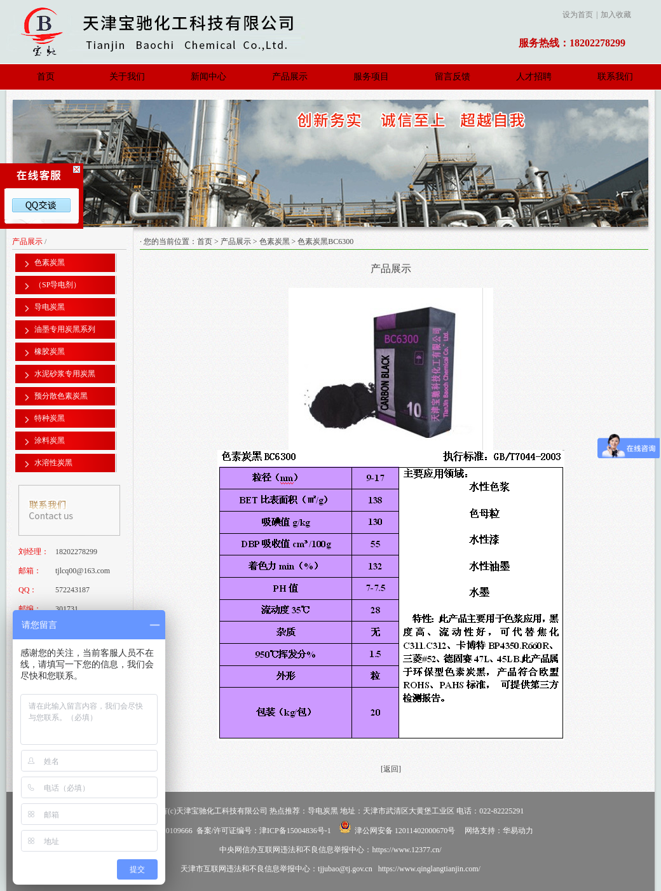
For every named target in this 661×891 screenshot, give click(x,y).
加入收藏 (616, 14)
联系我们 (615, 76)
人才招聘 (534, 76)
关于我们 (127, 76)
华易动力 (518, 830)
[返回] (391, 769)
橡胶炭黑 (49, 351)
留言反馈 (452, 76)
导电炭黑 (49, 307)
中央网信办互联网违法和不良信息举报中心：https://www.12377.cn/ (330, 849)
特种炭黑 (49, 418)
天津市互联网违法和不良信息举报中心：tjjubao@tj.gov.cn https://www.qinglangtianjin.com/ (330, 868)
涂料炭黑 (49, 440)
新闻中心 (208, 76)
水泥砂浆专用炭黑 (64, 373)
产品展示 (290, 76)
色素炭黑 (274, 241)
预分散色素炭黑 (61, 395)
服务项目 (371, 76)
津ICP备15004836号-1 (295, 830)
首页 (46, 76)
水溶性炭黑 (53, 462)
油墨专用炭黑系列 (64, 329)
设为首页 (577, 14)
